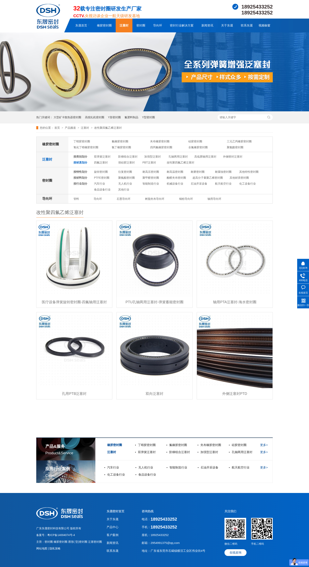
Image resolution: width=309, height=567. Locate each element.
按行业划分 (80, 183)
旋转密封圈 (101, 171)
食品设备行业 (102, 189)
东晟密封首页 (115, 511)
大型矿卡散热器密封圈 (67, 117)
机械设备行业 (175, 183)
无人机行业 (125, 183)
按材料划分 (80, 177)
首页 (57, 127)
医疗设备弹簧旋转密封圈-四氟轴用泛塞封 (74, 302)
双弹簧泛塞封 (102, 156)
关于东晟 (227, 25)
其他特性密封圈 (249, 171)
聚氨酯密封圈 (235, 147)
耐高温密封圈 (175, 171)
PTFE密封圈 (101, 177)
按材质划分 (80, 162)
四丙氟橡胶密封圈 (161, 147)
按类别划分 (80, 156)
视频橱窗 (264, 25)
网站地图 (42, 548)
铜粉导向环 (186, 198)
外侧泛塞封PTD (234, 394)
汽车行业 (99, 183)
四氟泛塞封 (101, 162)
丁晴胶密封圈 (82, 141)
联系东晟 (247, 25)
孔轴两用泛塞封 (178, 156)
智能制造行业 (150, 183)
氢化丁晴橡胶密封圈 (86, 147)
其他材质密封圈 (239, 177)
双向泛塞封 (154, 394)
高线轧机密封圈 (94, 117)
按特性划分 (80, 171)
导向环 (157, 25)
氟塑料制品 (131, 117)
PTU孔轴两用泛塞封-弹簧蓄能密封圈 (154, 302)
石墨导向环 (123, 198)
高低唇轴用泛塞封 (205, 156)
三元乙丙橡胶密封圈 (239, 141)
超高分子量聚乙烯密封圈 (208, 177)
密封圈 (140, 25)
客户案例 (112, 535)
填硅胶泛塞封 (126, 162)
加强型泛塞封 (152, 156)
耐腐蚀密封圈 (223, 171)
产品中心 (112, 527)
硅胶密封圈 (195, 141)
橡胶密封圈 (104, 25)
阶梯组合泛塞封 (128, 156)
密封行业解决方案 (182, 25)
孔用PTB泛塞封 (74, 394)
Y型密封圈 (148, 117)
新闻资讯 (207, 25)
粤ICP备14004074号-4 (61, 535)
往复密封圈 (125, 171)
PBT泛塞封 (149, 162)
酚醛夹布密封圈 (176, 177)
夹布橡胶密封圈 (159, 141)
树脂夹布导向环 (154, 198)
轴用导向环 (214, 198)
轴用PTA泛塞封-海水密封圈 (234, 302)
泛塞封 (124, 25)
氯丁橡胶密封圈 (121, 147)
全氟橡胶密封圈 (198, 147)
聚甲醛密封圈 (150, 177)
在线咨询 (235, 552)
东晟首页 (81, 25)
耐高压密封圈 (150, 171)
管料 (76, 198)
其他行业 (123, 189)
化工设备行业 (247, 183)
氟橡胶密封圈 (120, 141)
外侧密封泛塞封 (232, 156)
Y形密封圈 (114, 117)
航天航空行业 (223, 183)
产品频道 (71, 127)
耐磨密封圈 (198, 171)
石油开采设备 (199, 183)
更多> (264, 445)
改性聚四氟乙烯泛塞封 (108, 127)
